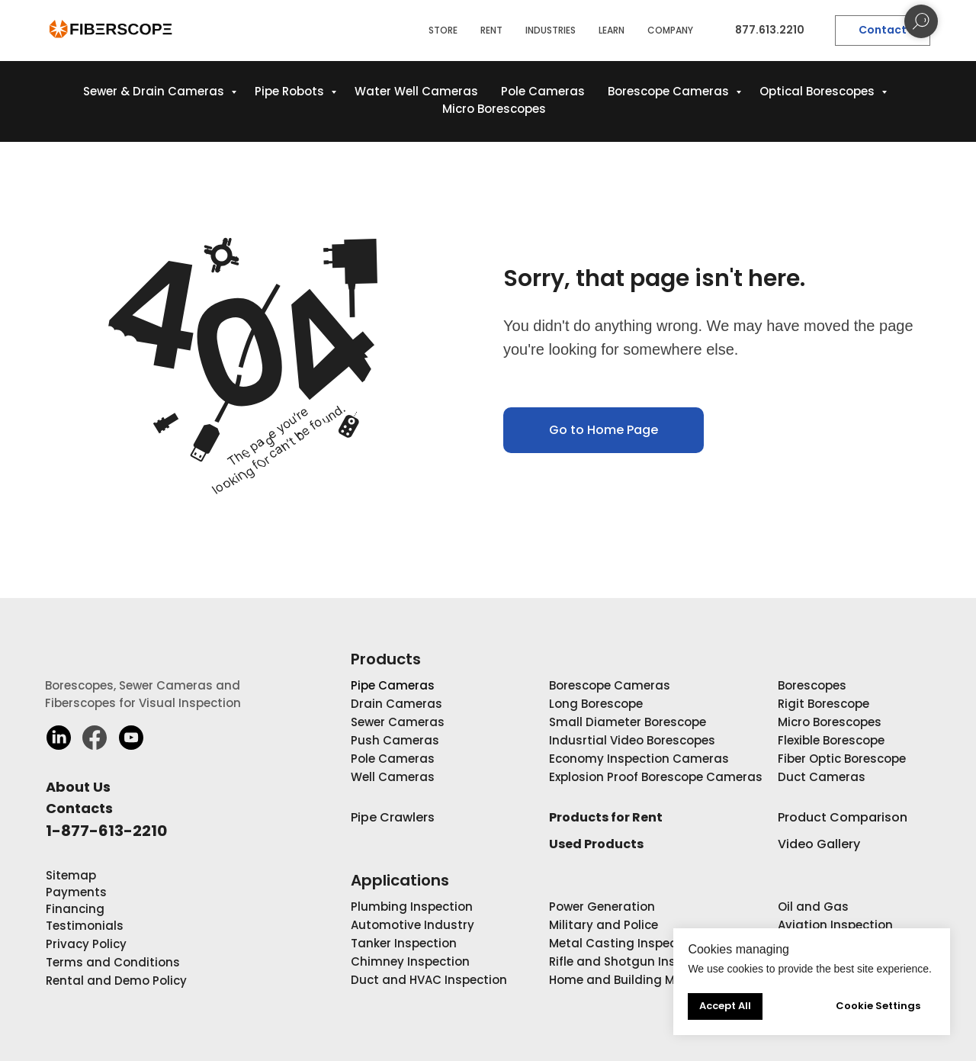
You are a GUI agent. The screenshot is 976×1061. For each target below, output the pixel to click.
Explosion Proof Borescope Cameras (655, 777)
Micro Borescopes (494, 109)
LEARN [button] (611, 30)
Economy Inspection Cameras (639, 759)
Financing (75, 909)
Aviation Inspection (835, 925)
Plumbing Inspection (412, 907)
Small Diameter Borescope (627, 722)
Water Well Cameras (416, 91)
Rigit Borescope (823, 704)
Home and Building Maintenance (646, 980)
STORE (443, 30)
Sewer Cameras (398, 722)
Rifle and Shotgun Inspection (635, 961)
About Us (78, 786)
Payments (76, 892)
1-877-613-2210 (106, 830)
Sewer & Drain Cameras (155, 91)
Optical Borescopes (818, 91)
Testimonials (85, 926)
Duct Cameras (821, 777)
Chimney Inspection (410, 961)
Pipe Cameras (393, 685)
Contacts (79, 808)
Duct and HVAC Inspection (429, 980)
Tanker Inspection (404, 943)
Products (386, 659)
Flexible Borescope (831, 740)
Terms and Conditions (113, 962)
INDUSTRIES (550, 30)
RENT (491, 30)
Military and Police (603, 925)
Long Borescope (596, 704)
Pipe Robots (291, 91)
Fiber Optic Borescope (842, 759)
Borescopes (812, 685)
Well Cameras (393, 777)
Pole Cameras (543, 91)
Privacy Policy (86, 944)
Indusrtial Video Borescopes (632, 740)
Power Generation (602, 907)
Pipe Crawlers (393, 817)
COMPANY (670, 30)
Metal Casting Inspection (624, 943)
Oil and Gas (813, 907)
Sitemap (71, 875)
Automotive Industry (412, 925)
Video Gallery (819, 844)
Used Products (596, 844)
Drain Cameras (396, 704)
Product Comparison (842, 817)
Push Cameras (395, 740)
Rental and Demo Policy (116, 981)
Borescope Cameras (670, 91)
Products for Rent (606, 817)
